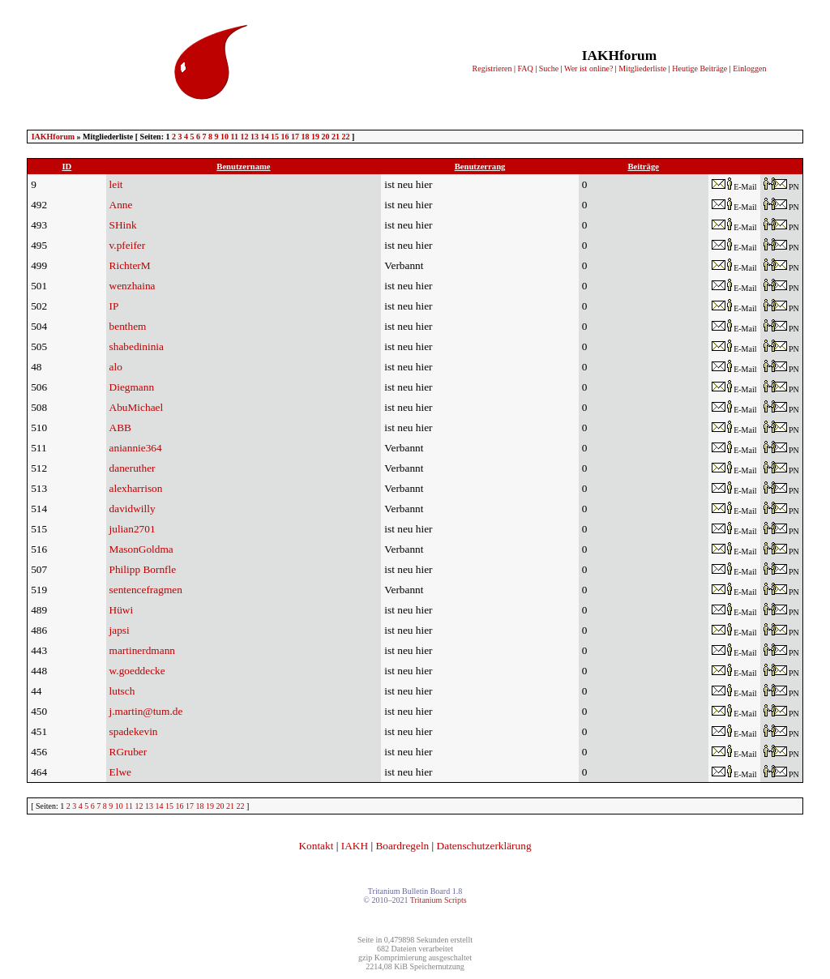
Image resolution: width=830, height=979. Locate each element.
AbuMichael (136, 407)
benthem (128, 326)
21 (336, 136)
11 (234, 136)
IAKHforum (53, 136)
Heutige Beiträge (699, 68)
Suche (548, 68)
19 (315, 136)
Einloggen (749, 68)
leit (116, 184)
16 (284, 136)
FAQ (525, 68)
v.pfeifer (127, 245)
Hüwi (121, 610)
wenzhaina (132, 286)
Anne (121, 205)
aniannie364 (135, 448)
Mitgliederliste (642, 68)
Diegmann (132, 387)
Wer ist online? (588, 68)
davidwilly (132, 508)
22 (345, 136)
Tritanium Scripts (438, 900)
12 (244, 136)
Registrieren (492, 68)
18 (305, 136)
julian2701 (132, 529)
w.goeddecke (137, 671)
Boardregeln (402, 846)
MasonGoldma (141, 549)
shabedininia (136, 346)
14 (264, 136)
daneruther (132, 468)
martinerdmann (142, 650)
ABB (120, 427)
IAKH (354, 846)
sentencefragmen (145, 590)
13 (254, 136)
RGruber (128, 752)
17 (295, 136)
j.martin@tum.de (146, 711)
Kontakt (315, 846)
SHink (123, 225)
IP (114, 306)
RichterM (130, 265)
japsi (119, 630)
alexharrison (136, 488)
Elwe (120, 772)
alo (115, 367)
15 (275, 136)
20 (325, 136)
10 (224, 136)
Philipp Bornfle (143, 569)
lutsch (122, 691)
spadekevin (133, 731)
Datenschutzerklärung (484, 846)
